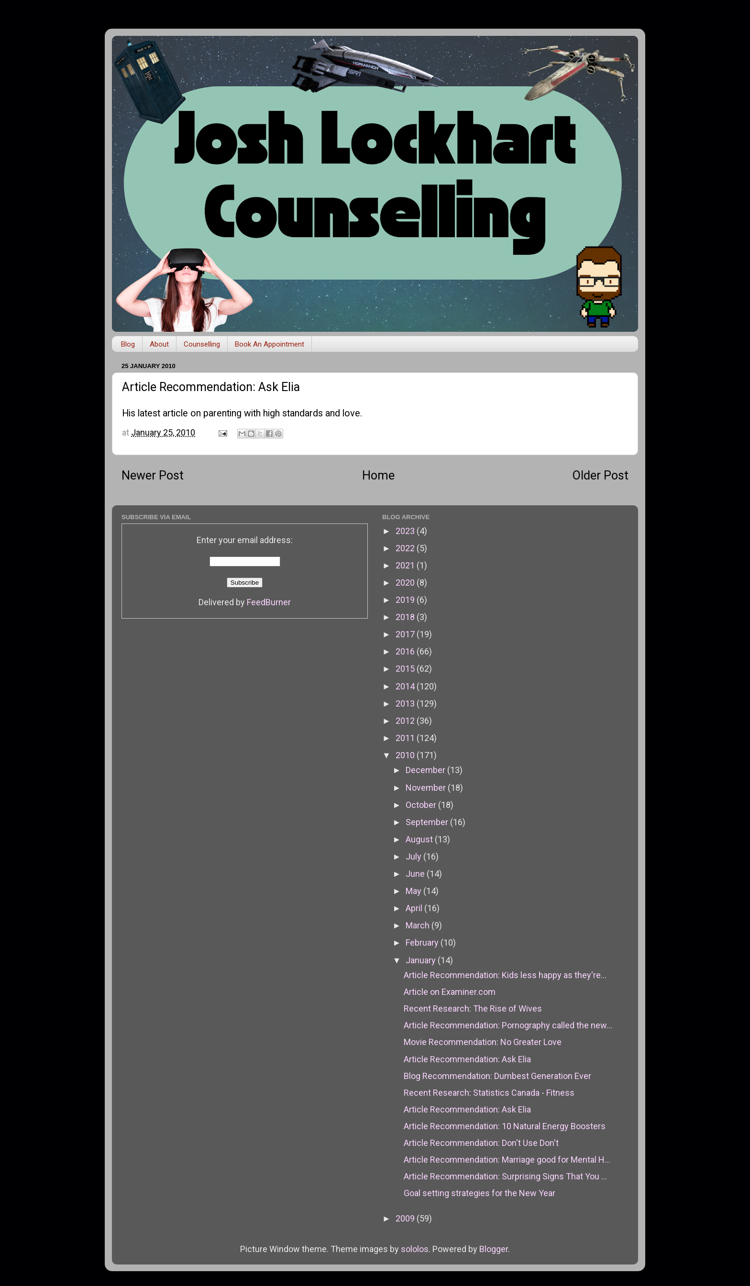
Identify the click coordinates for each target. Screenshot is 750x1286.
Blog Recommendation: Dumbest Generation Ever (497, 1076)
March (418, 925)
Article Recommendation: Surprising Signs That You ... (505, 1176)
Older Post (601, 475)
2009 (406, 1218)
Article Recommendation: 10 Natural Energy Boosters (505, 1126)
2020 (406, 583)
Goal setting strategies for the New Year (479, 1193)
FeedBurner (269, 602)
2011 (406, 738)
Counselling (202, 344)
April (415, 908)
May (414, 891)
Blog (128, 344)
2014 (406, 686)
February (423, 942)
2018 (406, 617)
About (159, 344)
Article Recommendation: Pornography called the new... (508, 1025)
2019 (406, 600)
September (428, 822)
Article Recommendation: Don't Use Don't (481, 1143)
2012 (406, 721)
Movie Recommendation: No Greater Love (483, 1042)
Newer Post (152, 475)
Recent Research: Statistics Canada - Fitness (489, 1093)
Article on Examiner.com (450, 992)
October (422, 805)
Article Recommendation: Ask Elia (467, 1059)
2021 (406, 565)
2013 (406, 703)
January (422, 960)
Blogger (493, 1249)
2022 (406, 548)
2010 (406, 755)
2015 (406, 669)
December (426, 770)
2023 (406, 531)
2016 (406, 651)
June (416, 874)
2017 (406, 634)
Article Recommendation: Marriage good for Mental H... (507, 1160)
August (420, 839)
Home (378, 475)
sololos (415, 1249)
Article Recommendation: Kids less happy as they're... (505, 975)
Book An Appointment (269, 344)
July (414, 856)
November (427, 788)
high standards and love (311, 413)
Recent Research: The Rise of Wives (473, 1008)
